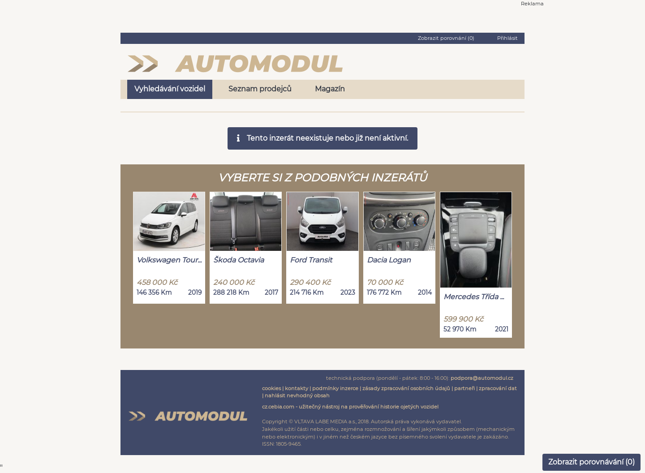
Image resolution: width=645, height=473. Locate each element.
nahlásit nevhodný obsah (297, 395)
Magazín (330, 89)
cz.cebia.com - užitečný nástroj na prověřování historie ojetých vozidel (350, 407)
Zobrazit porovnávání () (591, 462)
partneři (464, 388)
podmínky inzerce (335, 388)
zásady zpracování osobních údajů (406, 388)
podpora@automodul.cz (482, 378)
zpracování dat (498, 388)
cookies (271, 388)
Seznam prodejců (260, 89)
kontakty (296, 388)
